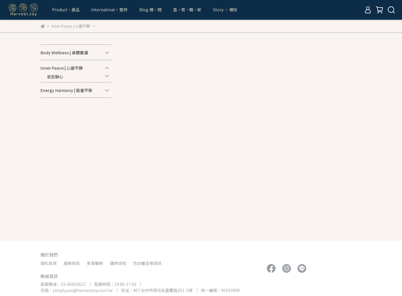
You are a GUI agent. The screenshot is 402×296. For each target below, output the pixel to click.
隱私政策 (49, 263)
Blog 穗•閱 (150, 9)
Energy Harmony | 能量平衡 (66, 90)
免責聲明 (95, 263)
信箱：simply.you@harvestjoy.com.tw (77, 290)
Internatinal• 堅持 (109, 9)
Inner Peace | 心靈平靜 (62, 68)
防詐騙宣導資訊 (147, 263)
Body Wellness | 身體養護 (64, 52)
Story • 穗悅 (225, 9)
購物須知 (118, 263)
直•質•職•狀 (187, 9)
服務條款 (72, 263)
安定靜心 (55, 77)
